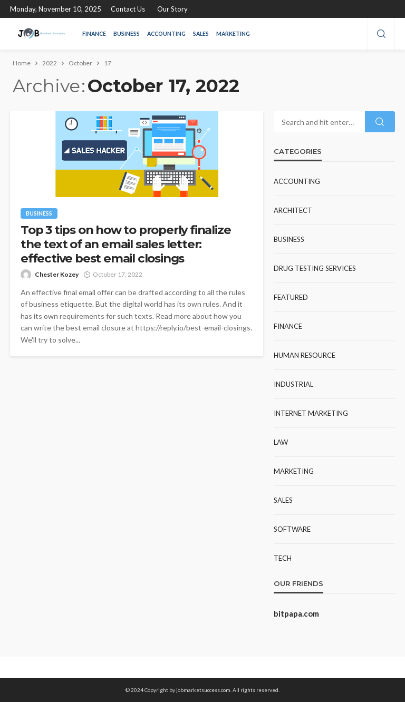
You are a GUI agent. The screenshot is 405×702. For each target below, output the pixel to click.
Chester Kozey (57, 274)
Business (126, 34)
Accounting (166, 34)
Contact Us (128, 9)
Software (292, 529)
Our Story (172, 9)
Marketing (233, 34)
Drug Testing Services (315, 268)
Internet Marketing (311, 413)
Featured (291, 297)
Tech (283, 558)
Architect (293, 210)
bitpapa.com (296, 613)
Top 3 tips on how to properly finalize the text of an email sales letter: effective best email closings (125, 244)
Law (281, 442)
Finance (94, 34)
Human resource (304, 355)
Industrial (293, 384)
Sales (201, 34)
